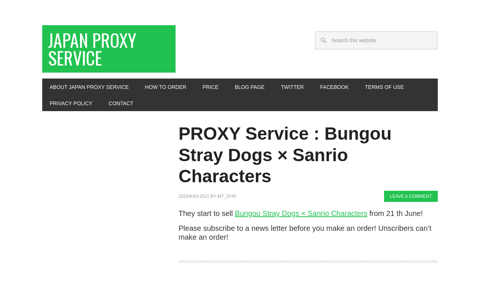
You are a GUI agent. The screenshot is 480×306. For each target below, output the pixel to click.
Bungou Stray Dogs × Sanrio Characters (301, 213)
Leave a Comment (411, 196)
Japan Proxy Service (92, 49)
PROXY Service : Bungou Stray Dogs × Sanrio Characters (285, 155)
